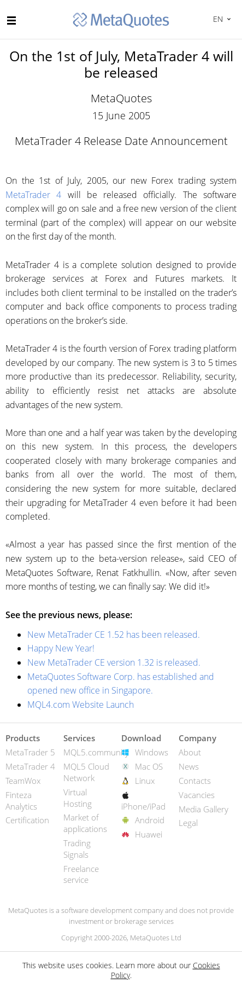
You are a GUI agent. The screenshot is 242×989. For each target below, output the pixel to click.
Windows (151, 752)
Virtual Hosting (77, 798)
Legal (188, 822)
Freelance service (81, 874)
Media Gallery (203, 809)
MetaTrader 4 (33, 195)
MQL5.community (96, 752)
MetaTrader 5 (30, 752)
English (216, 19)
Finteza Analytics (21, 800)
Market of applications (85, 823)
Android (149, 820)
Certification (27, 820)
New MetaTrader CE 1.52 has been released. (113, 635)
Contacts (195, 780)
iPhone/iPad (143, 806)
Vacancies (197, 794)
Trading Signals (77, 848)
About (190, 752)
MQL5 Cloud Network (86, 772)
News (189, 766)
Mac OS (149, 766)
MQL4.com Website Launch (80, 705)
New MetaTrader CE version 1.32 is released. (113, 662)
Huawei (148, 834)
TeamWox (22, 780)
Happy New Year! (61, 648)
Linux (145, 780)
